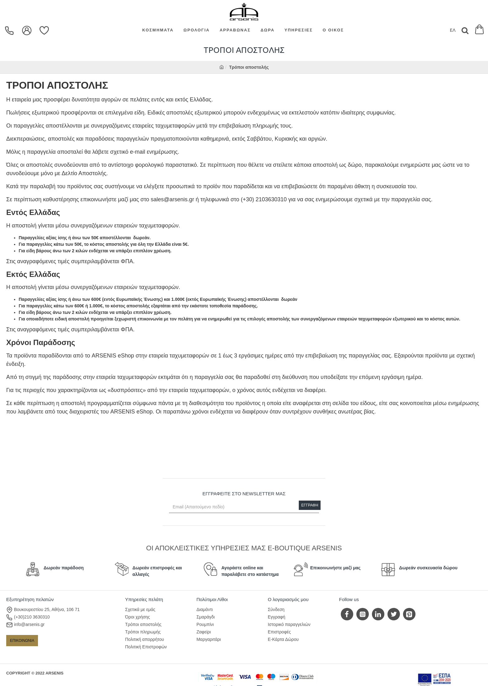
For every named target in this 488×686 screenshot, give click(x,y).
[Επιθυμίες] (45, 30)
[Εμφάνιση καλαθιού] (479, 30)
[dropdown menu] (10, 30)
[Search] (465, 30)
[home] (221, 67)
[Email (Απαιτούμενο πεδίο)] (244, 507)
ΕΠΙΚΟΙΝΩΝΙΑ (22, 640)
